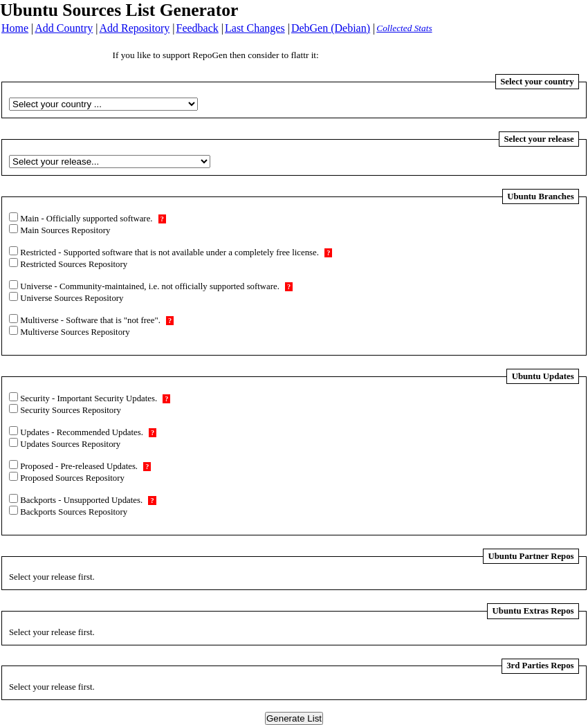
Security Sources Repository (69, 410)
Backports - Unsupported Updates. (87, 500)
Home (14, 28)
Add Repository (135, 28)
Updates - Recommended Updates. (87, 432)
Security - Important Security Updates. (94, 398)
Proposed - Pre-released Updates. (84, 466)
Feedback (197, 28)
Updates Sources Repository (69, 444)
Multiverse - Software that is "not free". (96, 320)
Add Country (64, 28)
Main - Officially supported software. (92, 218)
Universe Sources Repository (70, 298)
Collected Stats (404, 28)
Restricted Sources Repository (72, 264)
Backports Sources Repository (72, 512)
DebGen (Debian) (330, 28)
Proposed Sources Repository (71, 478)
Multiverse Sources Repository (74, 332)
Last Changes (255, 28)
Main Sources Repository (64, 230)
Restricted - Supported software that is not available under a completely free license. (175, 252)
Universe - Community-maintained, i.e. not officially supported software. (155, 286)
